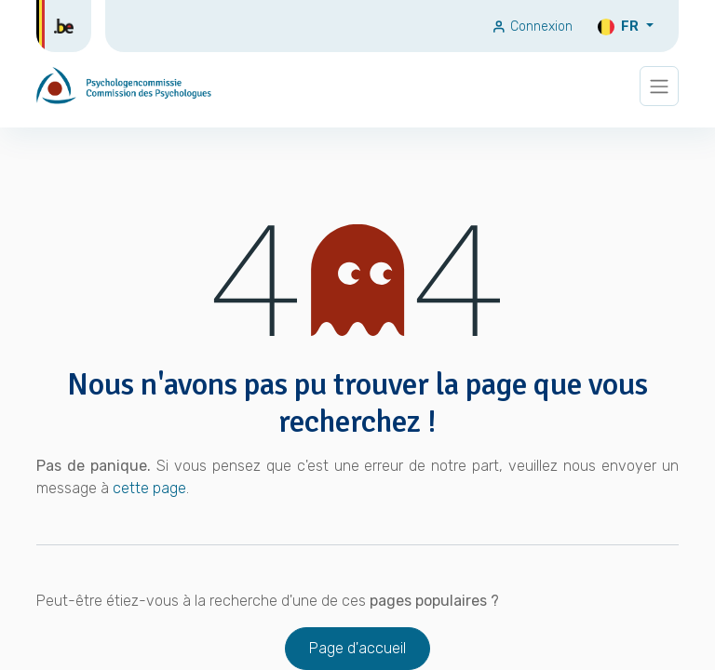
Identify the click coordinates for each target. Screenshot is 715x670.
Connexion (532, 26)
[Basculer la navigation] (659, 86)
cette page (149, 488)
